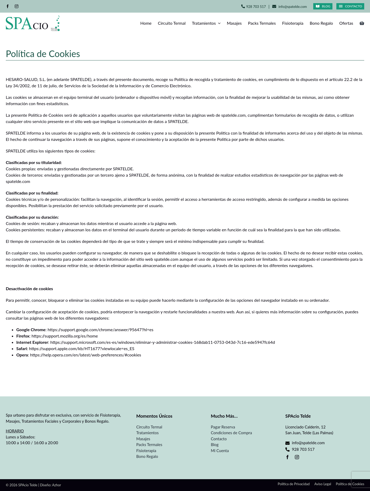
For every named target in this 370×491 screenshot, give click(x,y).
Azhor (56, 485)
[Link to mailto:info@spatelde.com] (274, 6)
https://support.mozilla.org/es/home (65, 335)
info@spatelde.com (293, 6)
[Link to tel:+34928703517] (243, 6)
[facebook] (7, 6)
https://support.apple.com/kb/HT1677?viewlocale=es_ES (82, 348)
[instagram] (16, 6)
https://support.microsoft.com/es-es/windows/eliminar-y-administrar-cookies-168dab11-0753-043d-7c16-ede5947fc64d (162, 342)
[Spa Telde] (33, 17)
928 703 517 (256, 6)
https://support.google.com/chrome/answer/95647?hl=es (100, 329)
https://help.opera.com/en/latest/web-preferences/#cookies (85, 354)
